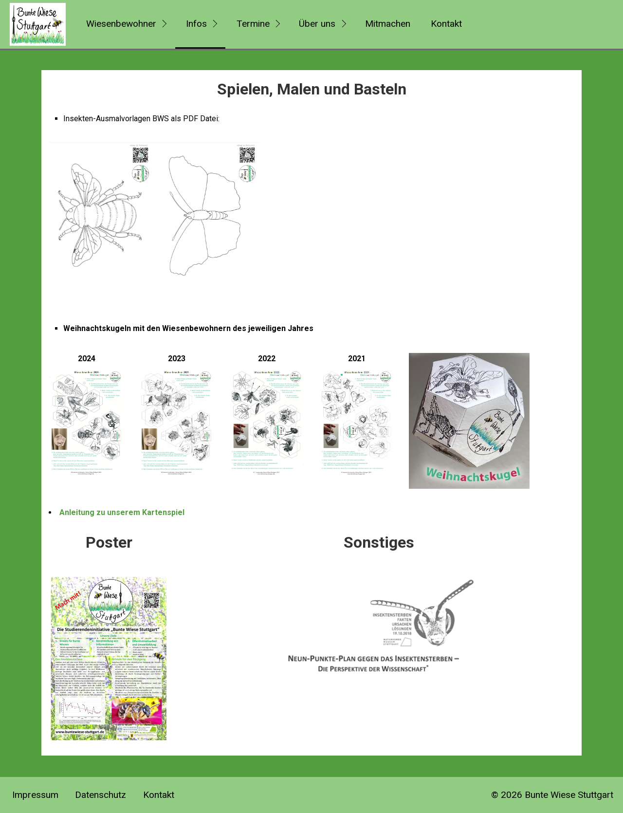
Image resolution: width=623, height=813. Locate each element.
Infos (196, 23)
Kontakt (446, 23)
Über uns (317, 23)
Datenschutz (100, 794)
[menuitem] (125, 24)
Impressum (35, 794)
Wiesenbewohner (121, 23)
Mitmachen (387, 23)
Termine (253, 23)
